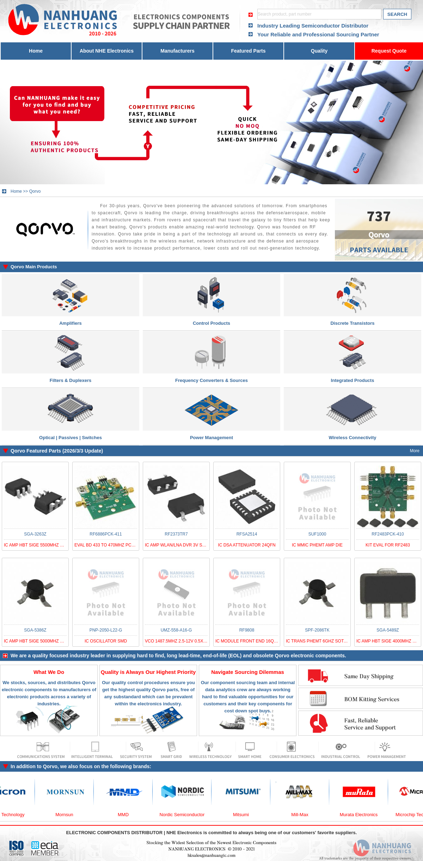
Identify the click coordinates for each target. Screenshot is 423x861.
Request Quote (389, 51)
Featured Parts (248, 51)
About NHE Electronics (107, 51)
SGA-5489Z (387, 630)
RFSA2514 (247, 534)
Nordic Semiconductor (186, 814)
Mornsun (69, 814)
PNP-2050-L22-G (106, 630)
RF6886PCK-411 (106, 534)
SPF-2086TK (317, 630)
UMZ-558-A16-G (176, 630)
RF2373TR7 (176, 534)
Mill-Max (304, 814)
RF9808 (247, 630)
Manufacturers (177, 51)
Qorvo (35, 191)
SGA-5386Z (35, 630)
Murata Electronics (363, 814)
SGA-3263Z (35, 534)
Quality (319, 51)
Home (36, 51)
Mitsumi (245, 814)
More (414, 450)
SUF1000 (317, 534)
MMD (127, 814)
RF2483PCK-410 (388, 534)
